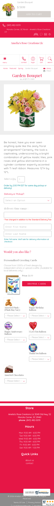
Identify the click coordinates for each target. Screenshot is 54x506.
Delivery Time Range (16, 208)
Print (47, 71)
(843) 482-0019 (14, 25)
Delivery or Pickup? (14, 194)
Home (5, 68)
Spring (20, 68)
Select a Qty (10, 179)
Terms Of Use (19, 502)
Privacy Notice (34, 502)
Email (47, 68)
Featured (13, 68)
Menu (5, 62)
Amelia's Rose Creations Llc (27, 43)
